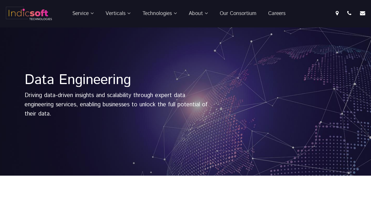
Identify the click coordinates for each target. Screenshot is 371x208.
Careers (276, 13)
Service (83, 13)
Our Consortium (238, 13)
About (198, 13)
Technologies (159, 13)
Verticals (118, 13)
